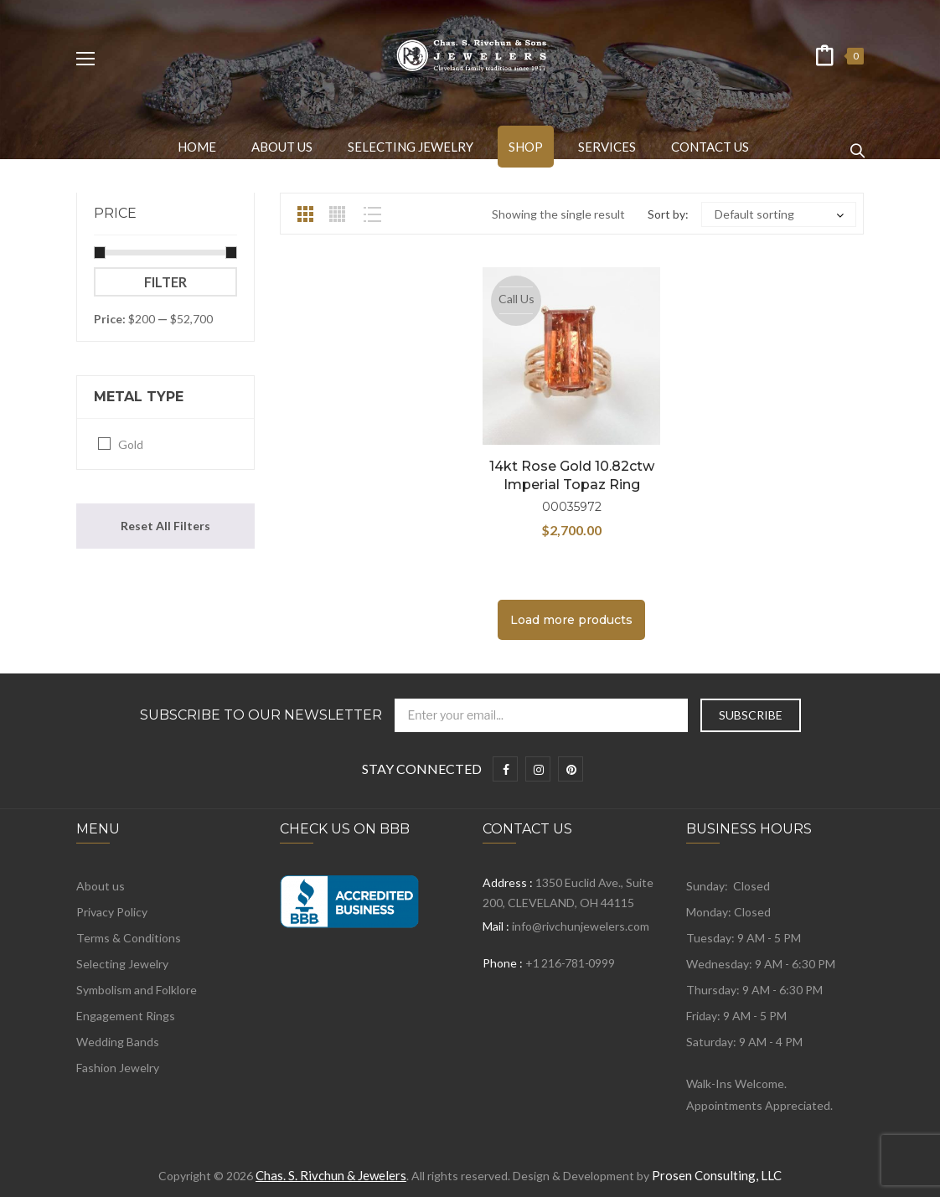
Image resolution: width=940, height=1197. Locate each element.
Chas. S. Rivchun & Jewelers (331, 1175)
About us (100, 886)
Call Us (516, 299)
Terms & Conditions (128, 938)
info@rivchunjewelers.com (580, 926)
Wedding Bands (117, 1041)
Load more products (571, 619)
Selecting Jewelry (122, 964)
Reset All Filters (165, 526)
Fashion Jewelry (117, 1067)
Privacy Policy (111, 912)
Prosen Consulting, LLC (717, 1175)
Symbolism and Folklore (136, 990)
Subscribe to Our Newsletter (261, 715)
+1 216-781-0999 (569, 963)
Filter (165, 282)
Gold (130, 444)
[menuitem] (197, 147)
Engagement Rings (125, 1016)
